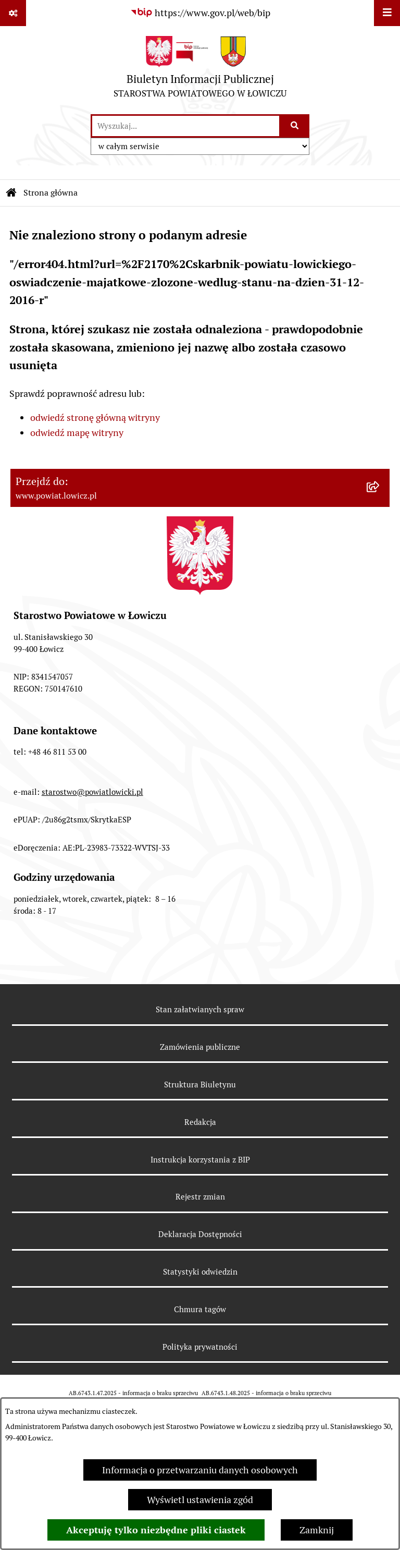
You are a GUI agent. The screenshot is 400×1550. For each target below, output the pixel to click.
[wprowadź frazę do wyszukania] (186, 126)
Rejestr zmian (200, 1197)
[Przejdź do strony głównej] (200, 69)
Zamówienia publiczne (200, 1047)
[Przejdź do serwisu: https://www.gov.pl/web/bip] (200, 13)
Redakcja (200, 1122)
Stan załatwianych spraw (200, 1009)
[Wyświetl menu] (387, 13)
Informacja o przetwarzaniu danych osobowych (200, 1470)
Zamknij (316, 1530)
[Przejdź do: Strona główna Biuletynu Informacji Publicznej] (11, 193)
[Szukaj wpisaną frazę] (295, 126)
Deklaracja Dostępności (200, 1234)
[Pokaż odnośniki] (13, 13)
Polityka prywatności (200, 1347)
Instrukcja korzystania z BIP (200, 1160)
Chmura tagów (200, 1309)
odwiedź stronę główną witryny (95, 417)
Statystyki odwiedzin (200, 1272)
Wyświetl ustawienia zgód (200, 1500)
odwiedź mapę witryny (76, 433)
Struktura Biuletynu (200, 1084)
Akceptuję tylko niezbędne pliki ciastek (156, 1530)
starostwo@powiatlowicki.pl (92, 792)
